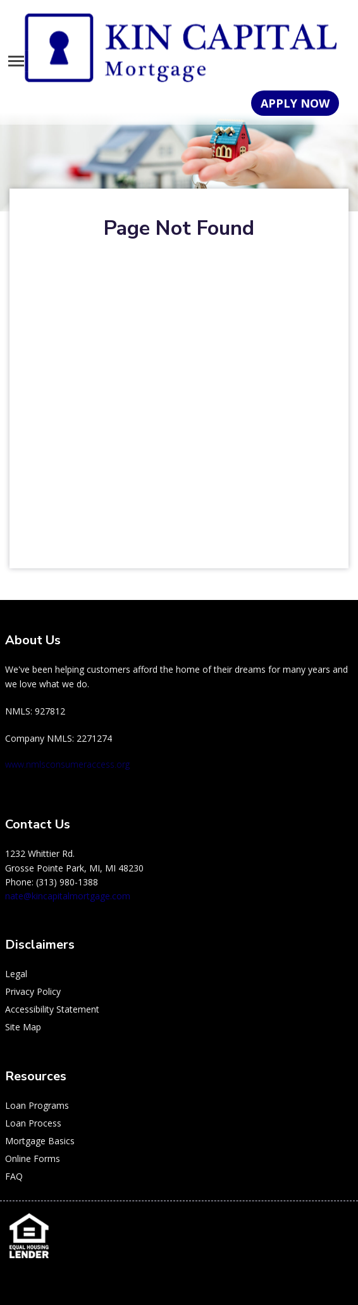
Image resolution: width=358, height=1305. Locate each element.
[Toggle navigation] (16, 61)
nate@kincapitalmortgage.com (67, 896)
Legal (16, 974)
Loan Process (33, 1123)
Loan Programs (37, 1105)
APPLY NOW (295, 103)
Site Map (23, 1027)
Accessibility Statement (52, 1009)
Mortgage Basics (40, 1141)
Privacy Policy (33, 991)
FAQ (14, 1176)
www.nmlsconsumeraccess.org (67, 764)
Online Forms (32, 1158)
